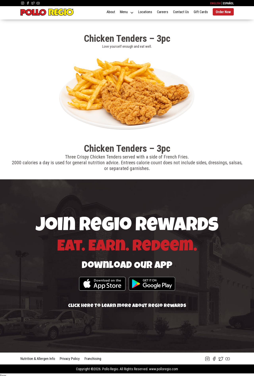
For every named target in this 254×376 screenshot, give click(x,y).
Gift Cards (201, 12)
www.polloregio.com (163, 369)
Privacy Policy (70, 359)
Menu (124, 12)
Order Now (223, 12)
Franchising (93, 359)
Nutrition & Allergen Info (37, 359)
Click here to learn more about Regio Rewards (127, 306)
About (111, 12)
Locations (145, 12)
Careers (162, 12)
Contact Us (181, 12)
